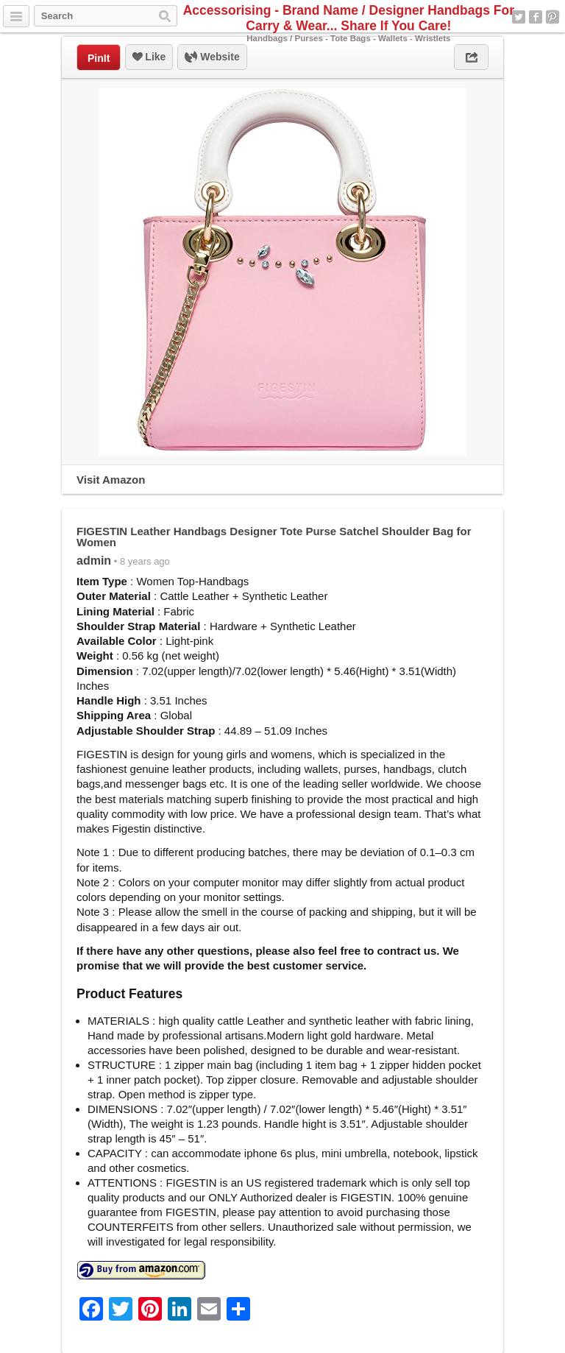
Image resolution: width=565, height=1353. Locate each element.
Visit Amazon (111, 479)
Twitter (518, 17)
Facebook (535, 17)
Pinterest (552, 17)
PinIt (99, 58)
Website (212, 57)
